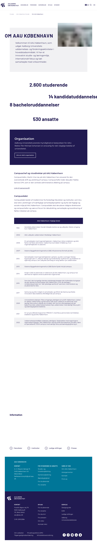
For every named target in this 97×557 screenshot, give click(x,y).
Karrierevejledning (44, 475)
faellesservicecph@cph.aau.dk (24, 477)
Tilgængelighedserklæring (23, 535)
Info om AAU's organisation (25, 155)
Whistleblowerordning (45, 535)
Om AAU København (69, 469)
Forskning (33, 5)
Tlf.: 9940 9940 (19, 512)
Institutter (33, 448)
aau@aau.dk (18, 515)
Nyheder (57, 5)
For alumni (42, 514)
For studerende (43, 481)
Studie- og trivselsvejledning (44, 470)
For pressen (42, 517)
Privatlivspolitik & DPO (35, 533)
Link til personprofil (22, 188)
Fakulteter (16, 448)
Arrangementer (67, 472)
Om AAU (50, 5)
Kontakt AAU (42, 524)
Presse (72, 448)
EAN (63, 511)
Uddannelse (24, 5)
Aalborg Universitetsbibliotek (69, 519)
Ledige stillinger (53, 448)
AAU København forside (22, 14)
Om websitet (19, 533)
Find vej (64, 479)
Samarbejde (42, 5)
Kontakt (64, 476)
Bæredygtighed (43, 478)
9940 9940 (18, 474)
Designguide (66, 507)
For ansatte (42, 485)
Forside (12, 14)
